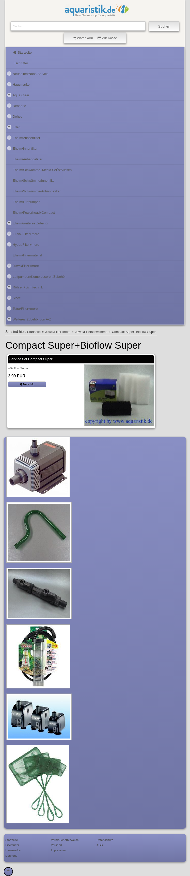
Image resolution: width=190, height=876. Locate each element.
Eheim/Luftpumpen (26, 202)
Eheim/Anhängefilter (27, 159)
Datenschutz (105, 839)
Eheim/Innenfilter (22, 148)
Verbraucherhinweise (64, 839)
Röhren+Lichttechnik (25, 287)
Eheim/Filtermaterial (27, 255)
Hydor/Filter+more (23, 244)
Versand (56, 845)
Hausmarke (18, 84)
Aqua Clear (18, 95)
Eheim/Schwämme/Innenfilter (34, 180)
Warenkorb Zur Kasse (95, 38)
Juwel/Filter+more (23, 265)
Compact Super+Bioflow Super (134, 332)
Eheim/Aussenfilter (23, 137)
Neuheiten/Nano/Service (28, 73)
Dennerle (16, 105)
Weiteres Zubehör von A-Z (29, 319)
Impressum (58, 850)
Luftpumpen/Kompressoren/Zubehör (36, 276)
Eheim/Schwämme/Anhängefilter (37, 191)
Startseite (22, 52)
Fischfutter (20, 63)
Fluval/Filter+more (23, 233)
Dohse (14, 116)
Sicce (14, 297)
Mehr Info (27, 384)
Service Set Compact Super (31, 359)
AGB (100, 845)
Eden (13, 127)
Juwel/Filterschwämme (91, 332)
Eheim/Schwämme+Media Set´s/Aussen (42, 170)
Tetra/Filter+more (22, 308)
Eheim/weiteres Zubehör (28, 223)
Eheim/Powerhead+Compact (34, 212)
